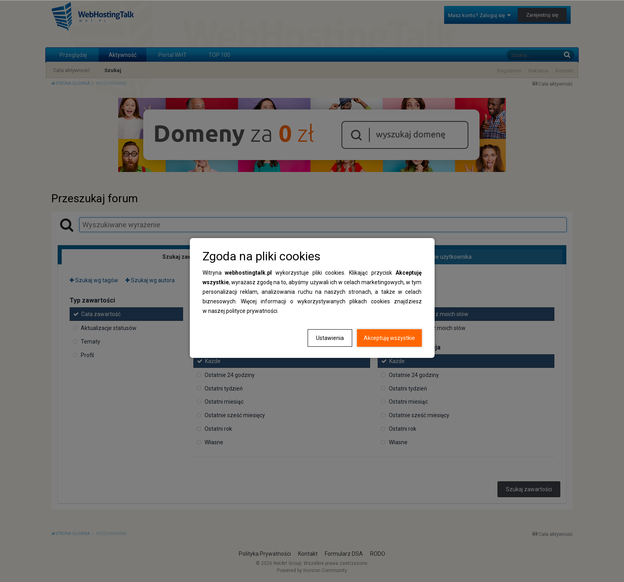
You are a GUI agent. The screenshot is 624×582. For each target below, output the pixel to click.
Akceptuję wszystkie (389, 338)
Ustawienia (330, 338)
